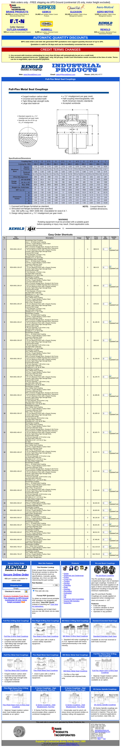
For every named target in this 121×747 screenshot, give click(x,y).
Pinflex (66, 577)
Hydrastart (68, 593)
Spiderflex (67, 603)
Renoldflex (68, 591)
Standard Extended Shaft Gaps (105, 636)
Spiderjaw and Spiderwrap (74, 576)
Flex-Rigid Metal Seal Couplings (46, 670)
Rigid (66, 587)
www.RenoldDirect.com (32, 74)
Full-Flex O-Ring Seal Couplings (16, 636)
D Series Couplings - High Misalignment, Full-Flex (45, 706)
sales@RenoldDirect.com (65, 74)
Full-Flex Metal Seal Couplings (16, 670)
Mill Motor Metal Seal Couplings (75, 671)
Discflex (67, 583)
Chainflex (67, 585)
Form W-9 (100, 737)
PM (65, 595)
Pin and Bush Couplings (105, 576)
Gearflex (67, 589)
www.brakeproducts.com (102, 730)
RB (65, 597)
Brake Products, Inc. (72, 743)
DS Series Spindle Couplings (105, 705)
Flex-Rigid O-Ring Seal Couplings (45, 636)
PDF (104, 739)
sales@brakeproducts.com (102, 731)
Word (99, 739)
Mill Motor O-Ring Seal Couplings (75, 636)
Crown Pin (68, 579)
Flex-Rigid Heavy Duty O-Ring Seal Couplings (16, 706)
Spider (66, 574)
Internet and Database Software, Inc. (68, 745)
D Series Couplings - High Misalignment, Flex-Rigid (75, 706)
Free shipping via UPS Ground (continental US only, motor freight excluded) (16, 600)
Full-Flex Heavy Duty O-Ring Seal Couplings (105, 671)
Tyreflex (67, 581)
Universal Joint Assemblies (74, 599)
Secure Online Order (16, 574)
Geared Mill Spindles (71, 601)
